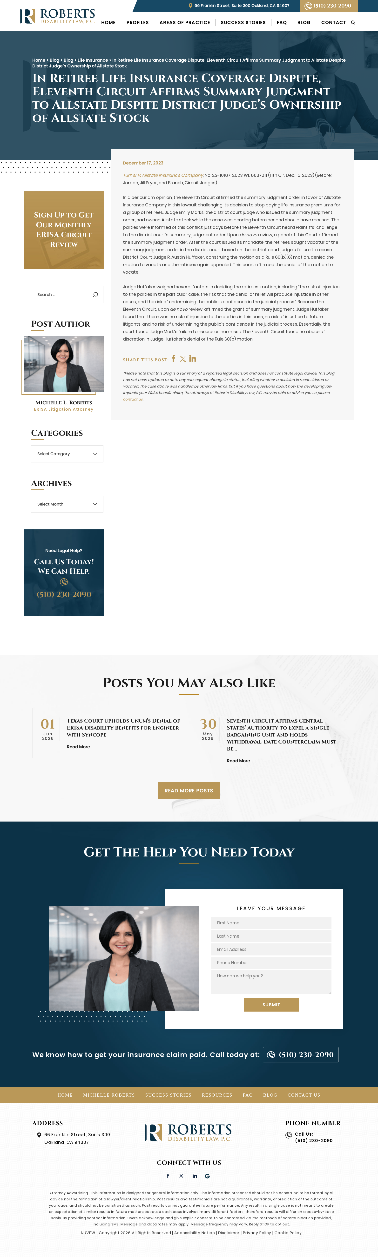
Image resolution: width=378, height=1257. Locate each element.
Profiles (138, 22)
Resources (217, 1095)
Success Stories (243, 22)
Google (207, 1175)
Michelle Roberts (109, 1095)
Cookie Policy (288, 1233)
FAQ (282, 22)
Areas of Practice (185, 22)
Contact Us (304, 1095)
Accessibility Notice (194, 1233)
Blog (304, 22)
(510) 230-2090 (332, 6)
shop (193, 358)
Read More (78, 747)
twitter (183, 358)
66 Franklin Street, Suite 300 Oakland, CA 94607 (242, 5)
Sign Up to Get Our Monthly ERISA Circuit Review (64, 230)
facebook (173, 358)
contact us (133, 399)
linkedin (194, 1175)
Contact (333, 22)
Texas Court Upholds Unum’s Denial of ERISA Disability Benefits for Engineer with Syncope (123, 727)
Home (108, 22)
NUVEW (88, 1233)
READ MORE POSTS (189, 790)
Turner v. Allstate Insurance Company (163, 175)
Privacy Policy (257, 1233)
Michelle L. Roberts (63, 402)
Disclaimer (229, 1233)
